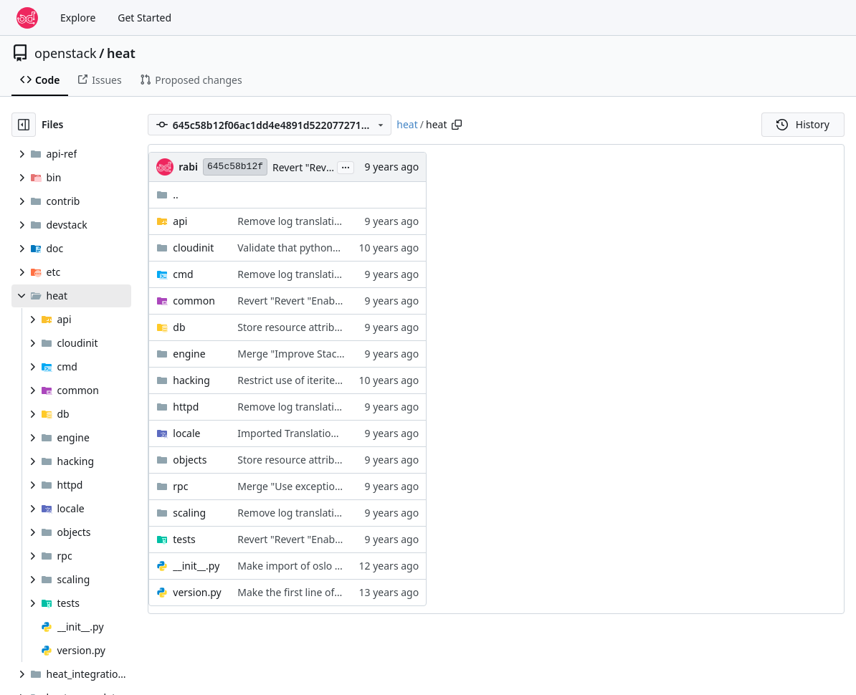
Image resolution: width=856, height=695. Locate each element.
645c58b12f (235, 166)
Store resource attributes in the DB (319, 327)
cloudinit (193, 247)
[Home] (27, 18)
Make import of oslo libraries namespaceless (342, 565)
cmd (183, 274)
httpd (186, 406)
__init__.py (196, 565)
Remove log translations (294, 221)
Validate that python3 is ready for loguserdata (345, 247)
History (802, 124)
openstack (65, 53)
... (345, 166)
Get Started (144, 17)
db (179, 327)
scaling (189, 512)
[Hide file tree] (23, 124)
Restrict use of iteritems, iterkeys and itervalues (348, 380)
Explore (77, 17)
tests (184, 539)
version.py (197, 592)
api (180, 221)
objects (189, 459)
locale (186, 433)
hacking (191, 380)
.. (167, 194)
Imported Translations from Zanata (319, 433)
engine (189, 353)
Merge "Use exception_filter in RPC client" (334, 486)
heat (121, 53)
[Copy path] (457, 125)
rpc (180, 486)
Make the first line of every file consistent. (335, 592)
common (194, 300)
